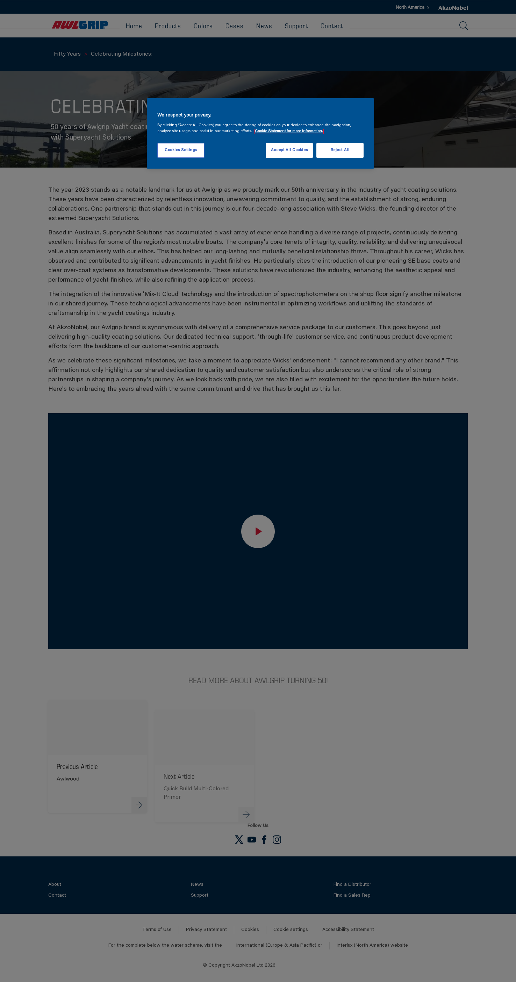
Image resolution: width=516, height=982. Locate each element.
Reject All (340, 150)
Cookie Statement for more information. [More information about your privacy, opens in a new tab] (289, 131)
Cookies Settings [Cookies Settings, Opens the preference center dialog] (181, 150)
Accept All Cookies (289, 150)
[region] (260, 133)
